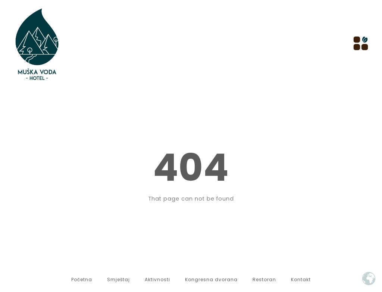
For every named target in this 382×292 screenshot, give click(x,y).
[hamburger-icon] (358, 44)
